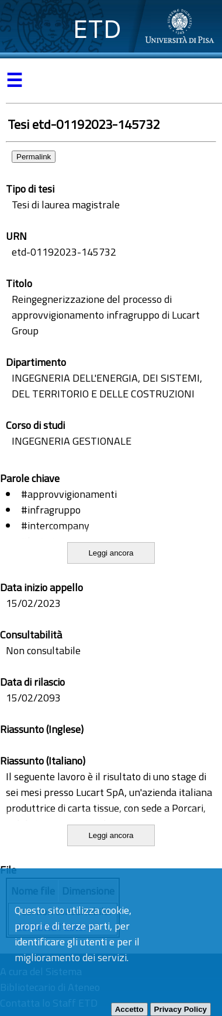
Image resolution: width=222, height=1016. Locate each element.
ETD (97, 29)
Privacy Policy (180, 1009)
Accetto (129, 1009)
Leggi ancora (110, 553)
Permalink (33, 156)
